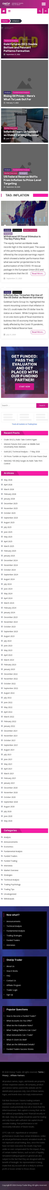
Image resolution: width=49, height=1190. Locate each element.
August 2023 (9, 636)
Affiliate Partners (17, 1075)
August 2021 (9, 750)
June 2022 (8, 702)
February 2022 (10, 721)
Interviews (8, 865)
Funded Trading (10, 861)
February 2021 (10, 778)
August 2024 (9, 579)
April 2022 (8, 712)
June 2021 (8, 759)
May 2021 (8, 764)
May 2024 (8, 593)
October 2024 (10, 570)
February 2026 (10, 494)
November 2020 (11, 792)
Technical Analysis (11, 879)
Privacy (5, 1075)
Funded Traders (10, 856)
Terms (41, 1072)
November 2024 (11, 565)
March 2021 (9, 773)
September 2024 (11, 574)
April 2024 (8, 598)
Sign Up (10, 994)
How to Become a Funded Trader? (21, 1016)
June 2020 (8, 816)
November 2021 (11, 735)
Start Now (24, 386)
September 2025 (11, 517)
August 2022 (9, 693)
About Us (10, 966)
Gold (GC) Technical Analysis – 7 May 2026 (22, 451)
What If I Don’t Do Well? (17, 1039)
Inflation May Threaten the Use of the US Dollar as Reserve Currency (23, 296)
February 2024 (10, 608)
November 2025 (11, 508)
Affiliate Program (14, 985)
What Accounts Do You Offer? (19, 1020)
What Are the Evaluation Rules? (20, 1025)
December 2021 (11, 731)
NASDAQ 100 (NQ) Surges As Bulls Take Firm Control (23, 462)
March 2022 (9, 716)
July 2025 (7, 527)
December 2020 (11, 787)
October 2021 (10, 740)
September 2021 (11, 745)
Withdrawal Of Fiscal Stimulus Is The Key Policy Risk (22, 237)
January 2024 (9, 612)
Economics (17, 230)
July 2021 (7, 754)
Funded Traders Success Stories (20, 1049)
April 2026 (8, 484)
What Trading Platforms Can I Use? (21, 1030)
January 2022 (9, 726)
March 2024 (9, 603)
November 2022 (11, 678)
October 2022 (10, 683)
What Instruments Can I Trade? (20, 1035)
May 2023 (8, 650)
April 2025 (8, 541)
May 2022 (8, 707)
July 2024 (7, 584)
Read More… (38, 273)
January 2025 (9, 555)
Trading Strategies (14, 935)
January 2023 (9, 669)
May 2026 (8, 480)
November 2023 (11, 622)
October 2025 (10, 513)
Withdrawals (9, 898)
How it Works (12, 971)
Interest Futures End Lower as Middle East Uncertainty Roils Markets (22, 445)
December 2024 (11, 560)
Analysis (7, 230)
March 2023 (9, 660)
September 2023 (11, 631)
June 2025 (8, 532)
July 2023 (7, 641)
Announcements (11, 842)
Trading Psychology (12, 884)
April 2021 (8, 769)
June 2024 (8, 589)
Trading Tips (9, 889)
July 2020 (7, 811)
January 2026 (9, 498)
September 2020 (11, 802)
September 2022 (11, 688)
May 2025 (8, 536)
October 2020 (10, 797)
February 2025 (10, 551)
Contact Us (11, 980)
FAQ (8, 975)
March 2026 (9, 489)
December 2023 (11, 617)
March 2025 (9, 546)
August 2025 (9, 522)
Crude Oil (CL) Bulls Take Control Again (20, 439)
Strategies (8, 234)
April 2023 (8, 655)
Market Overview (30, 230)
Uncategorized (10, 894)
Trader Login (12, 990)
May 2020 (8, 821)
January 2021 (9, 783)
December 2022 (11, 674)
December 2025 (11, 503)
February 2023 (10, 664)
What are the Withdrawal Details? (21, 1044)
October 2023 (10, 626)
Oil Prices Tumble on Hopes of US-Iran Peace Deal (25, 456)
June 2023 (8, 645)
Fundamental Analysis (13, 851)
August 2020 (9, 806)
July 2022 (7, 697)
